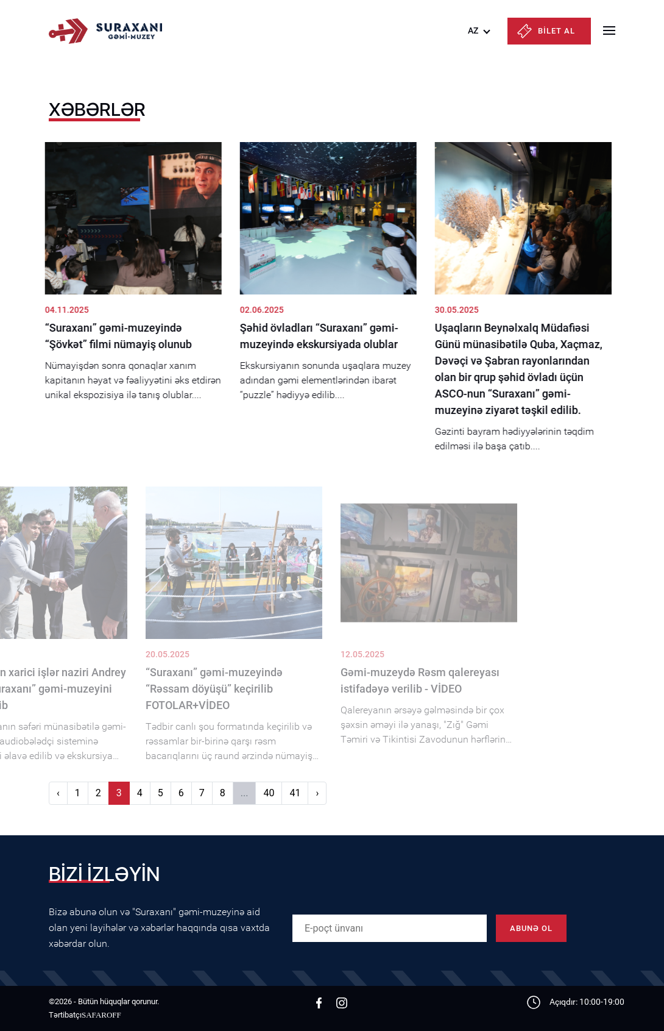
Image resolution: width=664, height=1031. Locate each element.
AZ (473, 30)
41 (294, 793)
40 (268, 793)
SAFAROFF (101, 1014)
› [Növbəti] (317, 793)
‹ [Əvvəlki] (58, 793)
